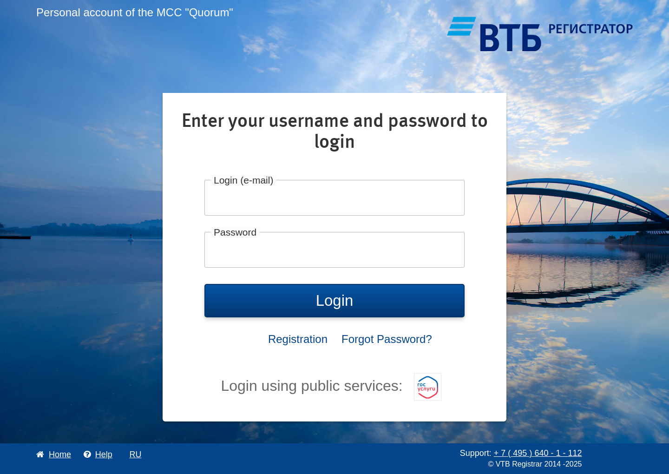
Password (235, 232)
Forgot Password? (386, 339)
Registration (298, 339)
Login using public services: (331, 385)
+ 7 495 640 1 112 (538, 453)
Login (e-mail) (243, 180)
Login (335, 300)
